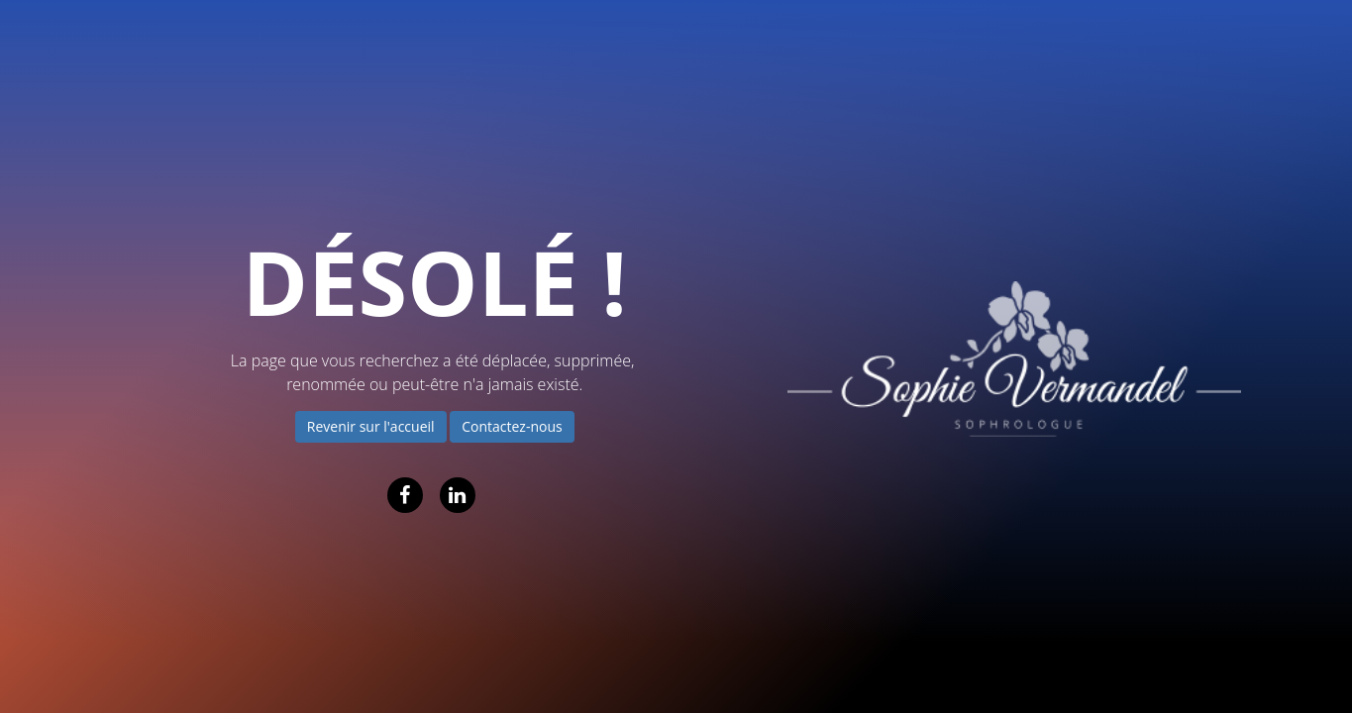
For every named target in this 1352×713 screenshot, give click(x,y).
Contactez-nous (512, 426)
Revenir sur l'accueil (371, 426)
